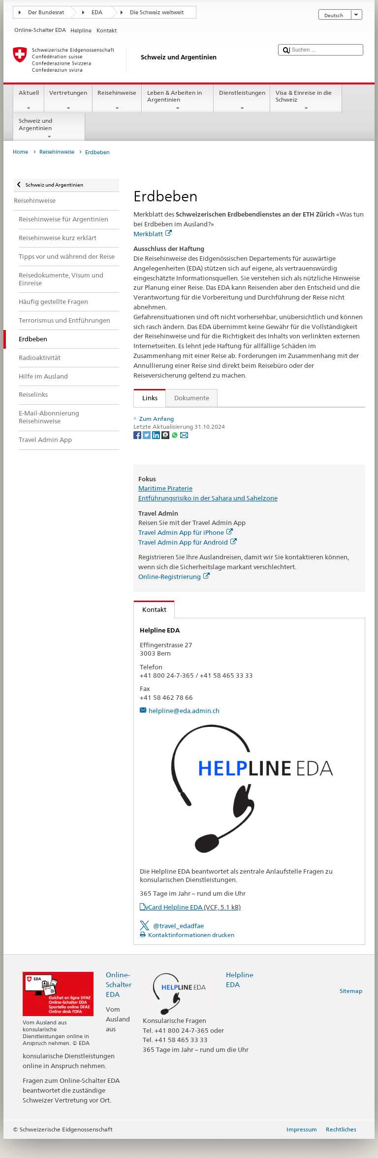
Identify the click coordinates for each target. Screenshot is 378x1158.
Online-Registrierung (174, 596)
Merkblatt (152, 234)
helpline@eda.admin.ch (184, 730)
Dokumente (191, 398)
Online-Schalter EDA (118, 1004)
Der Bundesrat (46, 12)
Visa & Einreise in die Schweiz (306, 100)
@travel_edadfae (178, 945)
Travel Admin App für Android (187, 562)
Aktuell (28, 100)
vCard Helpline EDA (193, 926)
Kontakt (150, 629)
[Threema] (166, 470)
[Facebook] (138, 470)
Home (20, 152)
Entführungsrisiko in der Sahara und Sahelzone (208, 518)
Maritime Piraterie (165, 508)
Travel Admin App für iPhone (185, 552)
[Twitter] (147, 470)
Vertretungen (68, 100)
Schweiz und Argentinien (49, 128)
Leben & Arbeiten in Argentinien (177, 100)
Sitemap (351, 1010)
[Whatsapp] (175, 470)
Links (146, 398)
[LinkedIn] (156, 470)
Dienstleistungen (242, 100)
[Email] (184, 470)
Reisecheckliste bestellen (180, 432)
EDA (97, 12)
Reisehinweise (117, 100)
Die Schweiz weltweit (157, 12)
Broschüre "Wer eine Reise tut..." (187, 416)
